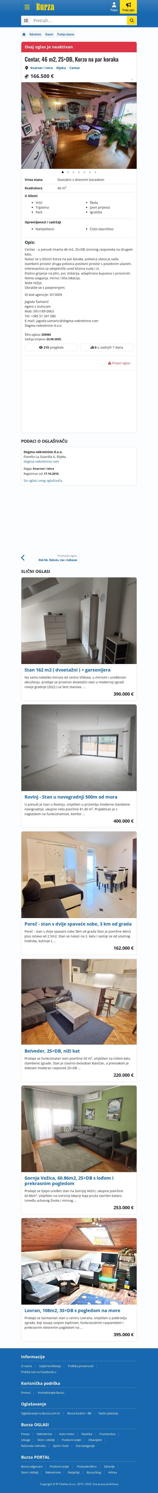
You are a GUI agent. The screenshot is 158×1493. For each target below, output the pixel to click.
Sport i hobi (61, 1446)
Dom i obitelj (45, 1440)
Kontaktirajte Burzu (51, 1393)
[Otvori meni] (27, 7)
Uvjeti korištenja (50, 1366)
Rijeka (61, 68)
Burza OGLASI (35, 1424)
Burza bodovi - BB (79, 1413)
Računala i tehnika (33, 1446)
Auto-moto (66, 1434)
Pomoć (26, 1393)
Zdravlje (109, 1466)
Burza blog (94, 1472)
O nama (26, 1366)
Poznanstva (107, 1434)
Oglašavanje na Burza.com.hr (40, 1413)
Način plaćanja (108, 1413)
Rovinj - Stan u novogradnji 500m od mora (71, 797)
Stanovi (49, 34)
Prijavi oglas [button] (119, 363)
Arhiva (112, 1472)
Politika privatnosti (81, 1366)
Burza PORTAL (35, 1457)
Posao (25, 1434)
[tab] (62, 172)
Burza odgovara (31, 1466)
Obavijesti (95, 1440)
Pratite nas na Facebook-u (38, 1372)
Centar (74, 68)
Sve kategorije (85, 1446)
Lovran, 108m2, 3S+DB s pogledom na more (72, 1310)
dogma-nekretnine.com (41, 461)
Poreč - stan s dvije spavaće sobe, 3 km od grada (78, 924)
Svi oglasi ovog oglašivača (43, 480)
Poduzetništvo (87, 1466)
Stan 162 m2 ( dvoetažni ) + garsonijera (68, 670)
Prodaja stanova (65, 34)
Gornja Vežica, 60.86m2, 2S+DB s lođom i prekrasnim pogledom (69, 1180)
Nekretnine (35, 34)
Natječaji (73, 1472)
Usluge (25, 1440)
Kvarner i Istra (41, 68)
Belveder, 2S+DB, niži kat (52, 1051)
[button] (114, 7)
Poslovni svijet (71, 1440)
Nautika (86, 1434)
